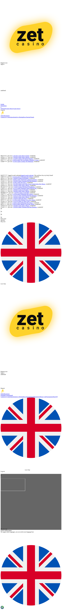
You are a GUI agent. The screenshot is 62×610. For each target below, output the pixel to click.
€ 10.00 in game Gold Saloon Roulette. (23, 158)
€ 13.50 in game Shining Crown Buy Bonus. (23, 200)
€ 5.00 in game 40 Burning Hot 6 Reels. (22, 203)
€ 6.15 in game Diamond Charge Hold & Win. (25, 188)
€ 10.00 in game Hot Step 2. (20, 198)
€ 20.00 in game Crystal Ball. (21, 192)
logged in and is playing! (14, 175)
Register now (4, 63)
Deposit (3, 388)
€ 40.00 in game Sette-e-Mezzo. (21, 157)
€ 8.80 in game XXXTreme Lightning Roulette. (25, 179)
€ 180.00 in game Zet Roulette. (21, 178)
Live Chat (3, 284)
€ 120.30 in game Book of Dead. (21, 155)
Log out (3, 110)
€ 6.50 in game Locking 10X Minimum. (23, 161)
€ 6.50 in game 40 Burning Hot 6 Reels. (22, 176)
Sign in (2, 64)
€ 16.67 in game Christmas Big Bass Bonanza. (25, 195)
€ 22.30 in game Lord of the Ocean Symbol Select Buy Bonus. (29, 184)
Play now (3, 221)
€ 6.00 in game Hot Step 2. (20, 182)
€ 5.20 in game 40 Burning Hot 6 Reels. (22, 194)
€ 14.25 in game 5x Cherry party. (21, 201)
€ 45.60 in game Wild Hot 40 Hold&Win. (24, 187)
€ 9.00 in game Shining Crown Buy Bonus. (23, 204)
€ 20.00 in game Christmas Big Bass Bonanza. (25, 181)
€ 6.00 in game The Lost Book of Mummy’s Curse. (25, 160)
